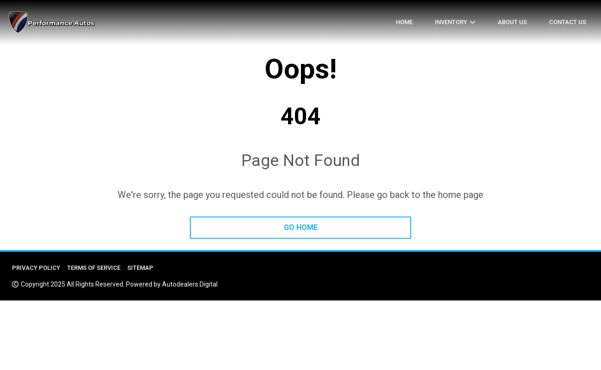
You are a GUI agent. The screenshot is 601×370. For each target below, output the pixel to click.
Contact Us (567, 22)
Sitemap (140, 267)
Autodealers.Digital (190, 284)
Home (404, 22)
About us (512, 22)
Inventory (451, 22)
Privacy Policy (36, 267)
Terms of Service (93, 267)
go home (301, 227)
